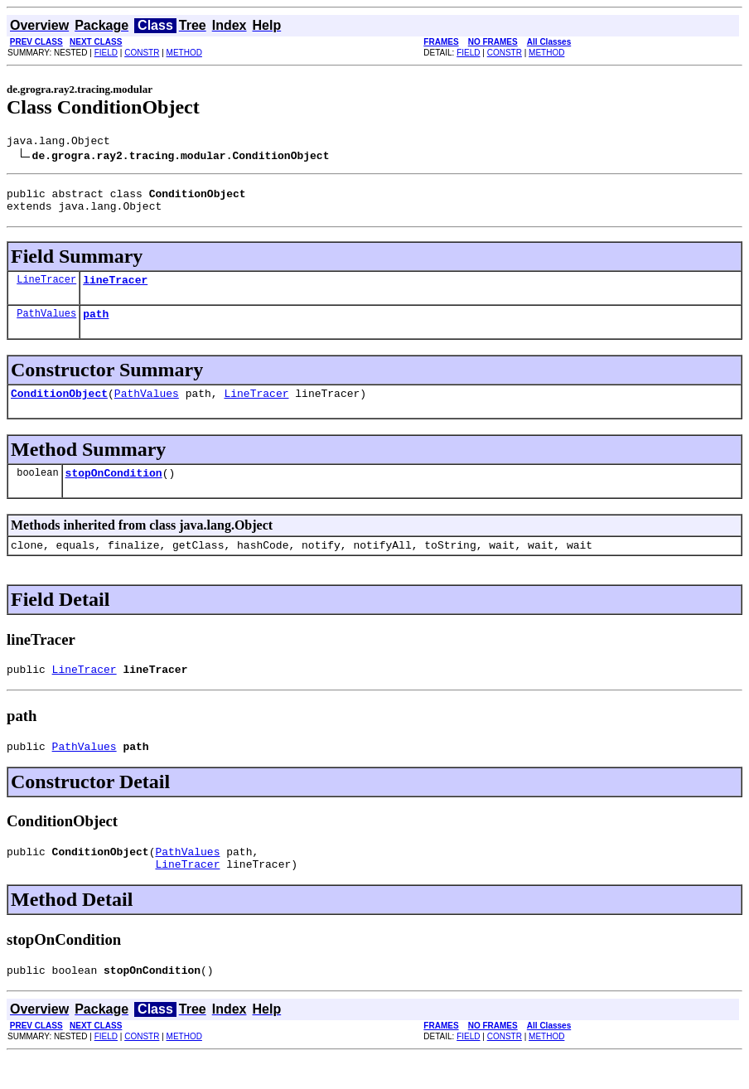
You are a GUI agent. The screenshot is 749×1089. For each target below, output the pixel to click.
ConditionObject (59, 407)
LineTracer (46, 289)
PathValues (46, 325)
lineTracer (115, 289)
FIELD (106, 52)
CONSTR (141, 52)
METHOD (184, 52)
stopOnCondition (113, 489)
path (96, 325)
